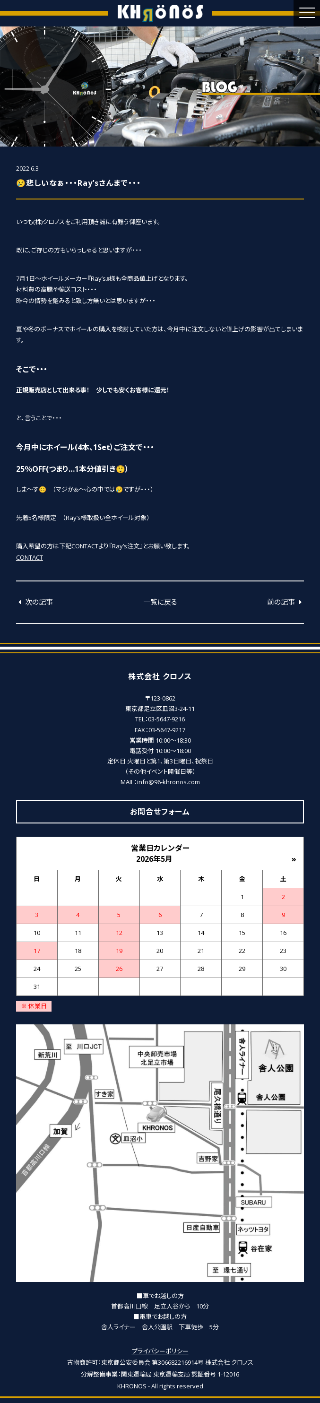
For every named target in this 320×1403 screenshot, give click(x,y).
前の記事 (285, 601)
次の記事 (34, 601)
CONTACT (29, 557)
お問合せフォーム (160, 811)
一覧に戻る (160, 601)
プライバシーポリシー (160, 1351)
